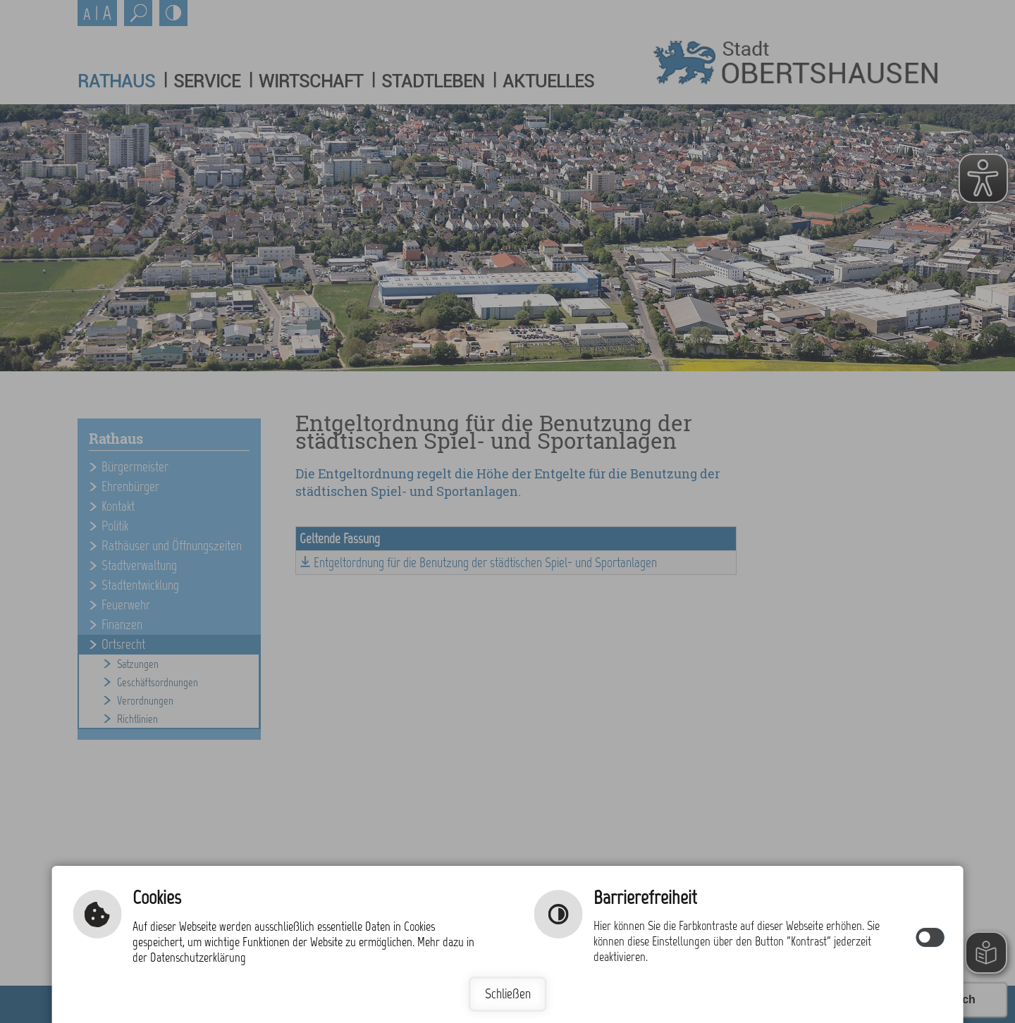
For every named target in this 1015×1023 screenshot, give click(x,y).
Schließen (508, 994)
